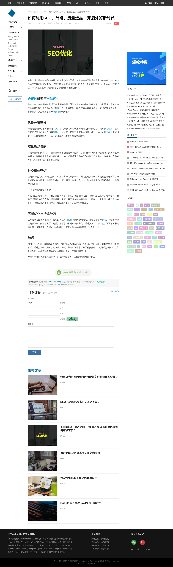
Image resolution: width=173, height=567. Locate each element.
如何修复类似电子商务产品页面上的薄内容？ (146, 95)
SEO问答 (160, 228)
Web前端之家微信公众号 (134, 542)
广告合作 (95, 542)
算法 (104, 220)
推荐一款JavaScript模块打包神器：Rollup (145, 147)
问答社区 (86, 3)
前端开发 (131, 246)
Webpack (11, 52)
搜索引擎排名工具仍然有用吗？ (78, 478)
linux (130, 237)
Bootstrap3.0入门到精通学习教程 (142, 174)
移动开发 (45, 3)
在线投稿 (105, 542)
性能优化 (33, 3)
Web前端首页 (33, 12)
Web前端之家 (61, 282)
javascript (156, 205)
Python (131, 251)
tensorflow (138, 237)
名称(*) (62, 303)
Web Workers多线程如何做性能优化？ (144, 110)
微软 (150, 246)
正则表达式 (12, 46)
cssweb (158, 233)
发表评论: (31, 298)
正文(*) (30, 324)
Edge (162, 246)
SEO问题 (143, 228)
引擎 (55, 132)
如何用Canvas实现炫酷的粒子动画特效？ (145, 128)
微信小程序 (159, 210)
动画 (152, 228)
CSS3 (147, 237)
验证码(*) (63, 319)
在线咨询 (95, 545)
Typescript (12, 43)
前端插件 (20, 3)
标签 (97, 3)
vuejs (147, 205)
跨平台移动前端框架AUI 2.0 (140, 142)
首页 (10, 3)
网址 (61, 313)
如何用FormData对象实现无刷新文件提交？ (146, 121)
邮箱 (61, 308)
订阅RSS (105, 545)
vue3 (136, 214)
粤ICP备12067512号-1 (86, 564)
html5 (130, 210)
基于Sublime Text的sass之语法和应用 (144, 179)
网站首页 (12, 22)
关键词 (32, 98)
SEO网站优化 (149, 223)
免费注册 (105, 549)
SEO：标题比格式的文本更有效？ (80, 401)
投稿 (106, 3)
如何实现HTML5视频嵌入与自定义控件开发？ (147, 125)
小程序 (160, 223)
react (130, 228)
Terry (50, 282)
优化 (56, 98)
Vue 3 (130, 223)
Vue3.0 (16, 40)
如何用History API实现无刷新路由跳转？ (144, 99)
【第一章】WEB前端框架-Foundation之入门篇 (147, 168)
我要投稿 (15, 99)
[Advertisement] (146, 32)
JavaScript (157, 219)
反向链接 (108, 128)
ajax (17, 52)
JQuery (131, 205)
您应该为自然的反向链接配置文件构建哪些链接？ (89, 376)
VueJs (16, 37)
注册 (162, 3)
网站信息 (105, 539)
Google (138, 223)
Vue (143, 242)
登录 (156, 3)
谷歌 (154, 237)
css (135, 228)
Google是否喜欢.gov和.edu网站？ (80, 503)
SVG (130, 214)
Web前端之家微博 (142, 542)
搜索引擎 (57, 112)
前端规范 (58, 3)
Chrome (131, 233)
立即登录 (95, 549)
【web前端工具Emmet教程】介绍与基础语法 (147, 158)
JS (137, 205)
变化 (70, 220)
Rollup (10, 49)
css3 (143, 214)
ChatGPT (131, 219)
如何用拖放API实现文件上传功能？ (142, 106)
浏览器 (139, 251)
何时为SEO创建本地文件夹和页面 (80, 452)
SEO (10, 76)
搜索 (148, 3)
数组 (129, 242)
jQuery (10, 37)
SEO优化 (149, 233)
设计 (150, 242)
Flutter (10, 55)
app (155, 246)
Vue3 (137, 210)
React (10, 40)
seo (33, 244)
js (141, 205)
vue (139, 219)
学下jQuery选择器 (136, 152)
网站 (49, 98)
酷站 (69, 3)
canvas (140, 233)
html (155, 214)
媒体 (110, 132)
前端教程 (147, 219)
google (161, 237)
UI (77, 3)
